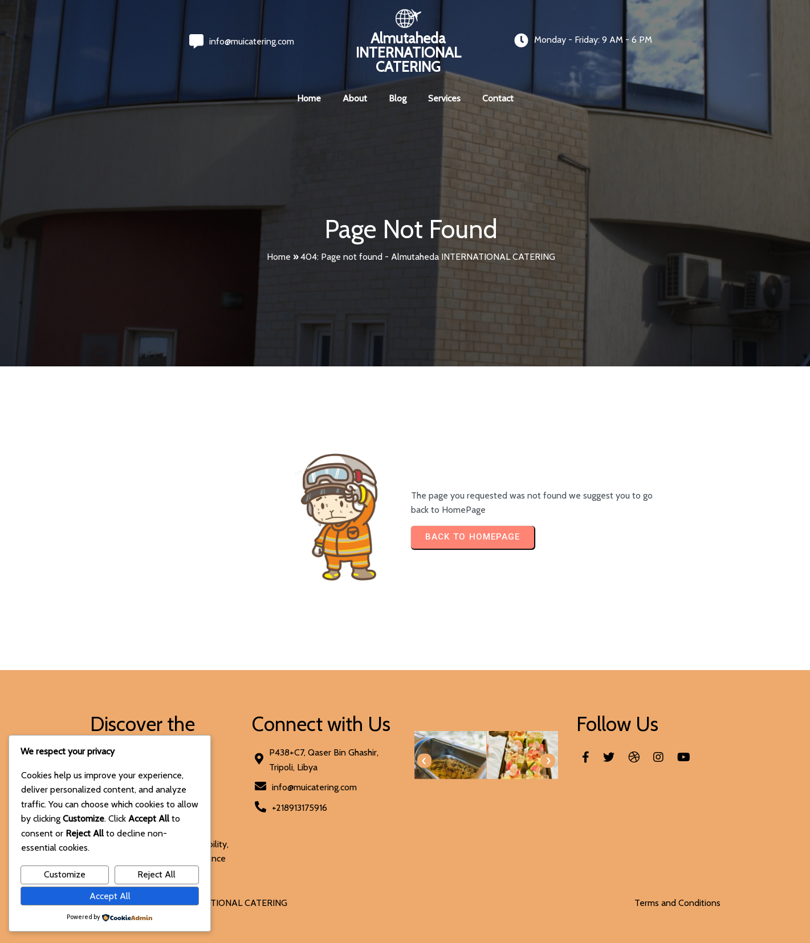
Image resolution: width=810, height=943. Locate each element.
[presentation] (424, 761)
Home (279, 256)
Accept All (110, 896)
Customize (65, 874)
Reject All (156, 874)
